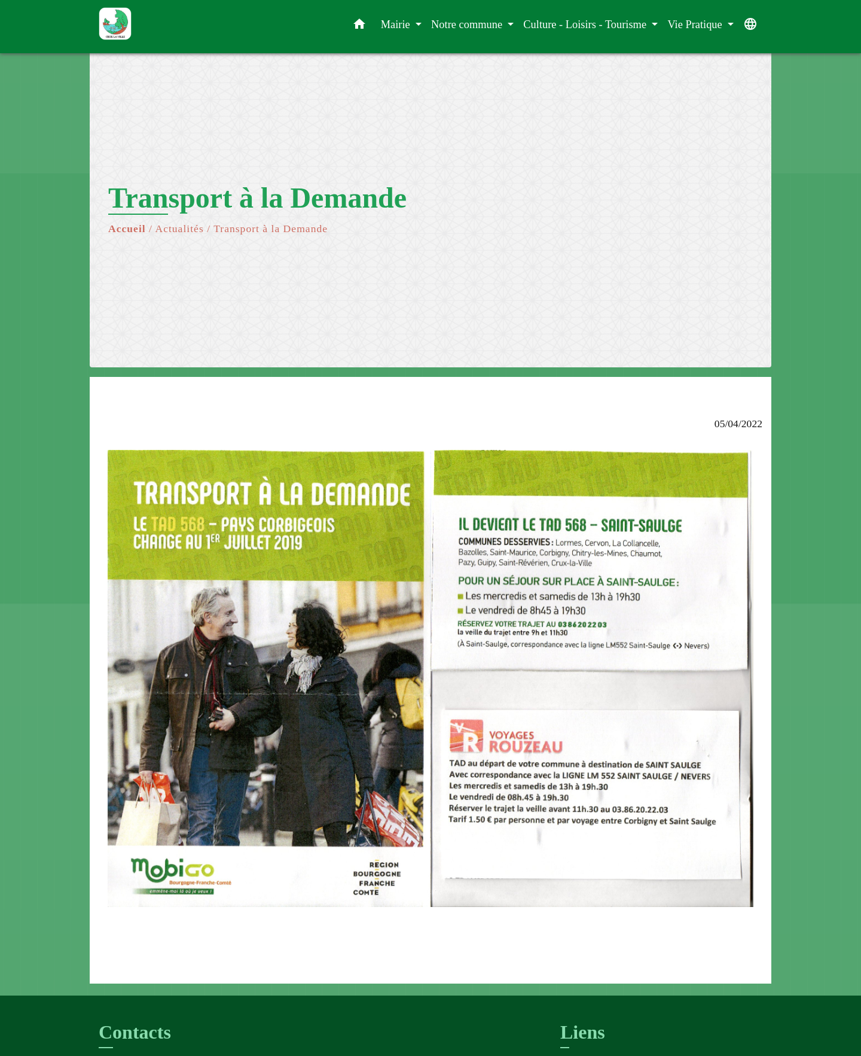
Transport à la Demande (270, 229)
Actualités (179, 229)
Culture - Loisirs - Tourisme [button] (586, 25)
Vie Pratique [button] (696, 25)
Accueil (127, 229)
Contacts (135, 1032)
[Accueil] (173, 26)
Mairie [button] (397, 25)
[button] (359, 26)
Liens (582, 1032)
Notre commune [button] (468, 25)
